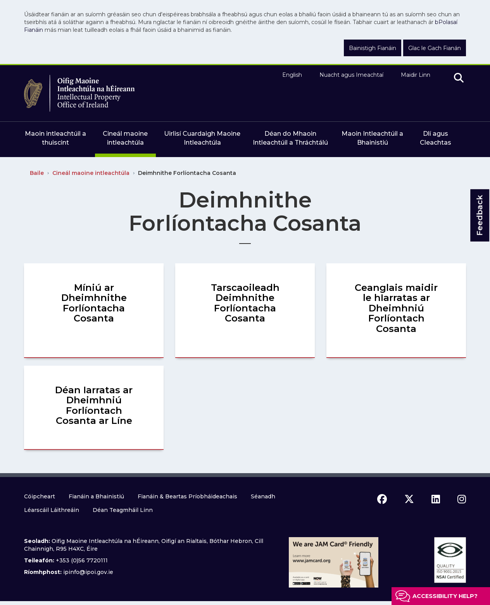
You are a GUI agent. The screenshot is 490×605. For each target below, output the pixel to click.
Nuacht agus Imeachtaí (351, 74)
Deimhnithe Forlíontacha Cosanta (187, 172)
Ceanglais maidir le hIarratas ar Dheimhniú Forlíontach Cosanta (396, 308)
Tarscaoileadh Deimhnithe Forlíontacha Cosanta (245, 303)
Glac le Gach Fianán (434, 48)
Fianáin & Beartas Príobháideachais (187, 496)
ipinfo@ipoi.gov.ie (88, 572)
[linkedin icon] (435, 499)
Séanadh (263, 496)
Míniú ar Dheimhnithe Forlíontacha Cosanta (94, 303)
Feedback (479, 215)
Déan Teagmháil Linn (123, 509)
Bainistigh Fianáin (372, 48)
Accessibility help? (445, 596)
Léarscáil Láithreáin (51, 509)
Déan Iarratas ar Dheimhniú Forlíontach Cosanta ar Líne (94, 405)
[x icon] (409, 499)
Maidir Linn (415, 74)
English (292, 74)
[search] (459, 78)
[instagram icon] (461, 499)
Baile (37, 172)
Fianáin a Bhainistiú (96, 496)
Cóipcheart (39, 496)
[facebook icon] (382, 499)
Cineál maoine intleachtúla (90, 172)
